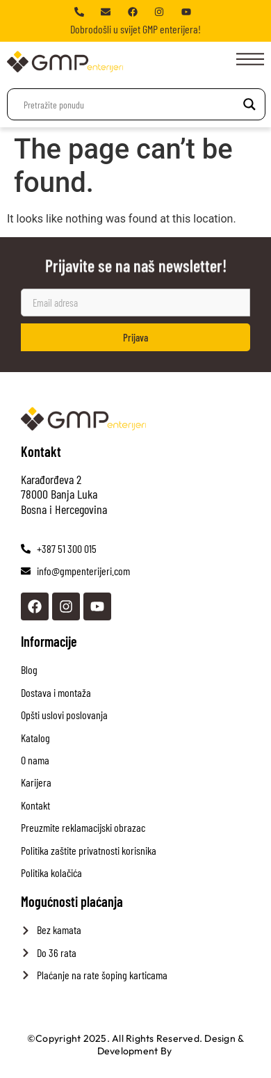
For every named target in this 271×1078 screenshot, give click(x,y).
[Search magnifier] (249, 104)
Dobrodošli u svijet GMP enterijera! (135, 28)
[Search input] (130, 104)
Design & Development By (171, 1044)
